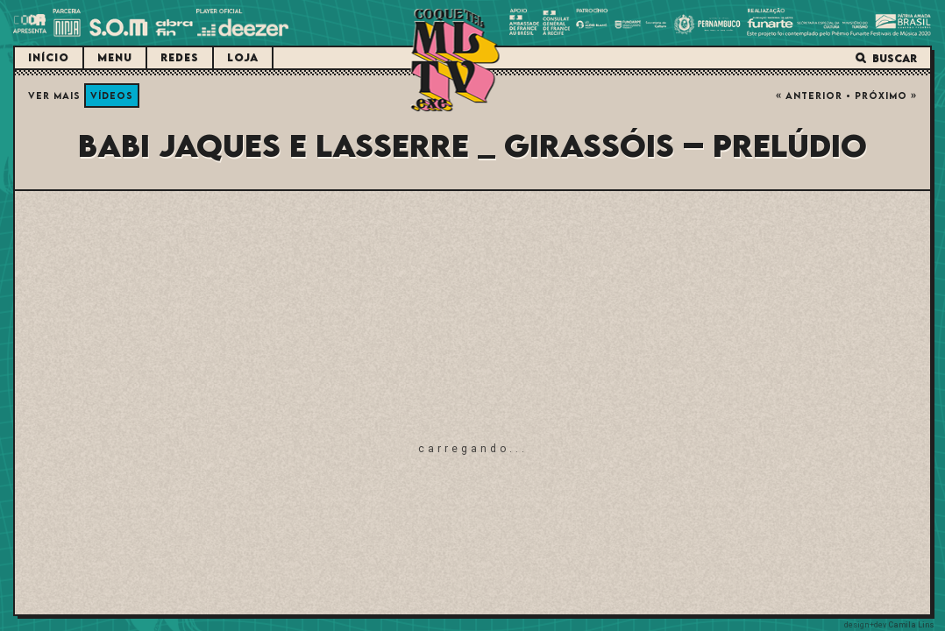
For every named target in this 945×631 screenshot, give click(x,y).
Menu (114, 57)
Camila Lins (911, 624)
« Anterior (809, 95)
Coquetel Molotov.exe (455, 60)
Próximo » (886, 95)
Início (48, 57)
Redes (179, 57)
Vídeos (111, 95)
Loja (243, 57)
